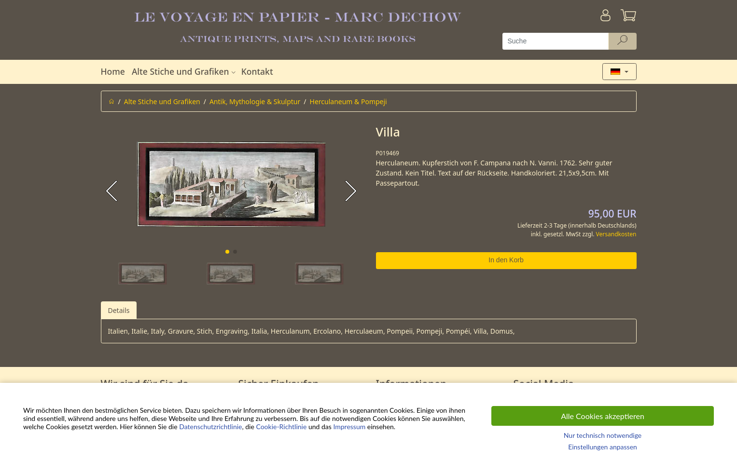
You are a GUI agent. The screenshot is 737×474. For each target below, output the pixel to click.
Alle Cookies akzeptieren (602, 415)
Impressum (349, 426)
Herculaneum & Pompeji (348, 101)
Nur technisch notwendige (602, 435)
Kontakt (257, 71)
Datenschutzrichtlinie (210, 426)
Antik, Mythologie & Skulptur (254, 101)
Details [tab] (119, 310)
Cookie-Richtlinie (281, 426)
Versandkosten (616, 234)
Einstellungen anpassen (602, 447)
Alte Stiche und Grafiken (185, 71)
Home (113, 71)
